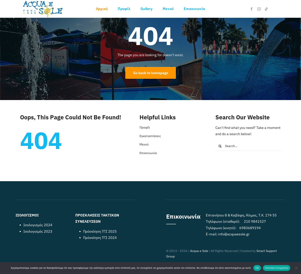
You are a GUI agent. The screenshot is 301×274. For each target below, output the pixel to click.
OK (257, 267)
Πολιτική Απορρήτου (276, 267)
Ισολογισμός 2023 (37, 231)
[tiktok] (266, 9)
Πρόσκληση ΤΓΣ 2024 (100, 237)
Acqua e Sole (199, 251)
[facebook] (251, 9)
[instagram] (259, 9)
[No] (296, 268)
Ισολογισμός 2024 (37, 225)
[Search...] (248, 146)
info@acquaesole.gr (234, 234)
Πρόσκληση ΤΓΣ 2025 (100, 231)
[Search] (220, 146)
